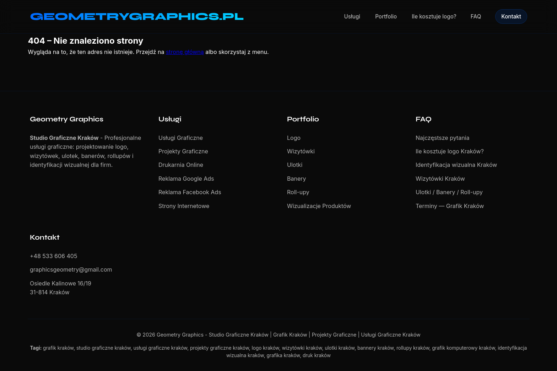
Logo (294, 137)
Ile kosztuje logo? (434, 16)
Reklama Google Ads (186, 178)
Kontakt (511, 16)
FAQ (476, 16)
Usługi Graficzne (180, 137)
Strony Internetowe (183, 205)
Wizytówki (301, 151)
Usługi (352, 16)
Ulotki (294, 164)
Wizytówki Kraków (440, 178)
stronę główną (185, 51)
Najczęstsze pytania (442, 137)
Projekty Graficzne (183, 151)
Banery (296, 178)
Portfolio (386, 16)
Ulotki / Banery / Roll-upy (449, 192)
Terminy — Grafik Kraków (450, 205)
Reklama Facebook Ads (189, 192)
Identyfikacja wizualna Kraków (456, 164)
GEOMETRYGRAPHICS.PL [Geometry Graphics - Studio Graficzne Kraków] (137, 16)
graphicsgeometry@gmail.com (71, 269)
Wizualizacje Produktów (319, 205)
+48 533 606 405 (53, 256)
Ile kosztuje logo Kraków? (450, 151)
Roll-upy (298, 192)
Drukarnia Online (180, 164)
